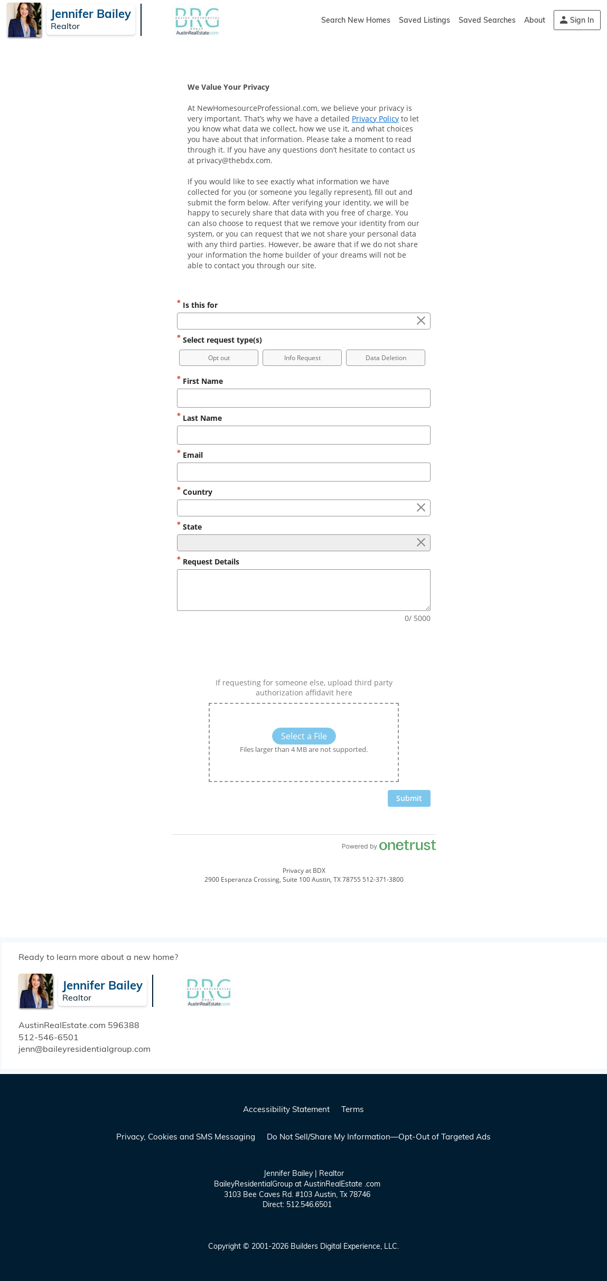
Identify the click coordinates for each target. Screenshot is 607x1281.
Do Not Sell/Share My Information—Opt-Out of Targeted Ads (379, 1137)
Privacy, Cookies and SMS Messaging (185, 1137)
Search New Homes (355, 20)
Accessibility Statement (286, 1109)
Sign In (582, 20)
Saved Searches (487, 20)
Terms (352, 1109)
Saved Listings (424, 20)
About (534, 20)
